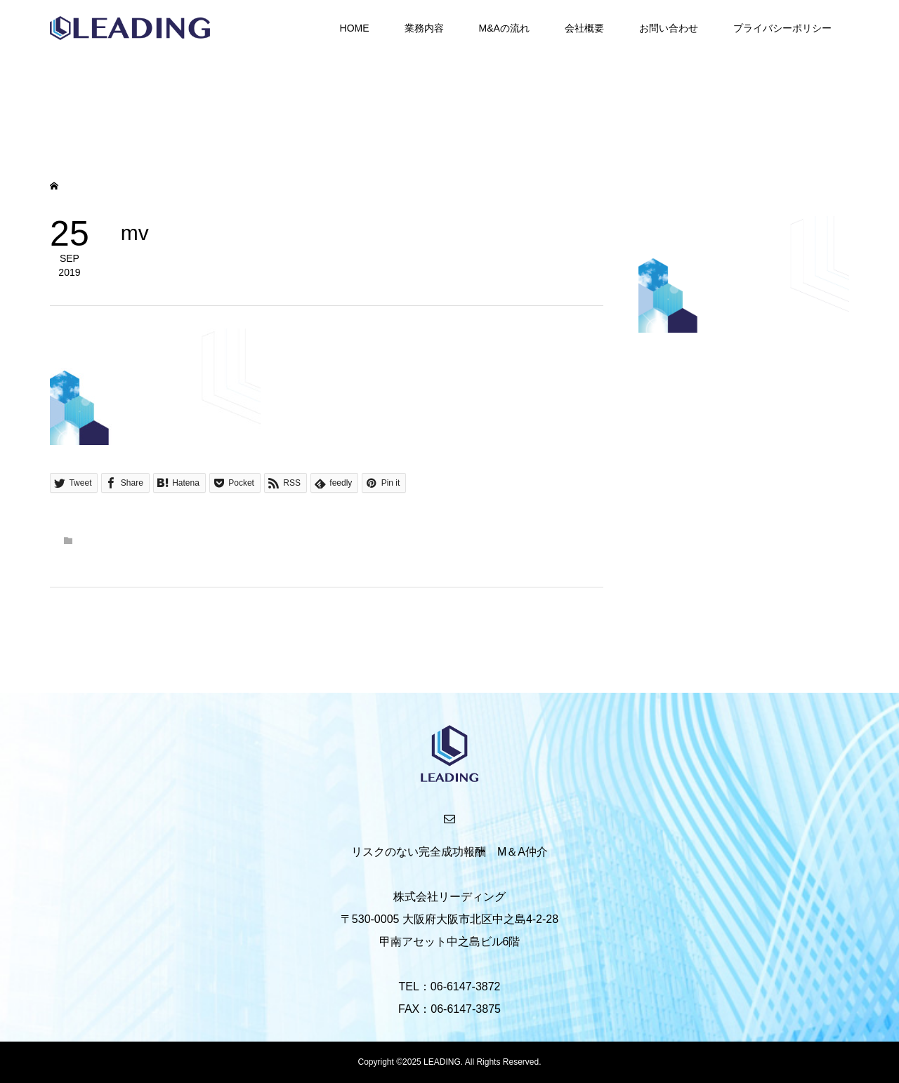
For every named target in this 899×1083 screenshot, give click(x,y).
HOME (354, 28)
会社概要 (584, 28)
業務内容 (424, 28)
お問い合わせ (668, 28)
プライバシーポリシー (782, 28)
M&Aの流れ (504, 28)
